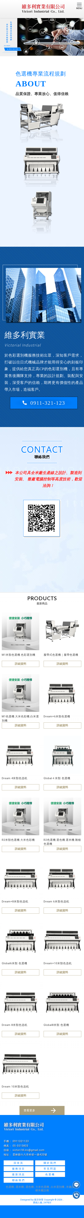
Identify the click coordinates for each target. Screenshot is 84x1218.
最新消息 (18, 1174)
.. (63, 1199)
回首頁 (18, 1162)
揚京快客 (38, 1199)
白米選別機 (57, 1187)
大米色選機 (42, 1187)
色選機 (50, 1174)
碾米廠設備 (42, 1190)
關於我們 (50, 1162)
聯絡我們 (18, 1180)
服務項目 (18, 1168)
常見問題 (50, 1168)
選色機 (30, 1187)
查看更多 (40, 1110)
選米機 (20, 1187)
